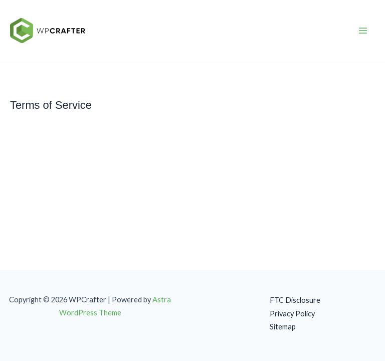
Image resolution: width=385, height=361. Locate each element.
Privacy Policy (292, 313)
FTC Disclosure (295, 300)
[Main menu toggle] (363, 31)
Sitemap (283, 326)
